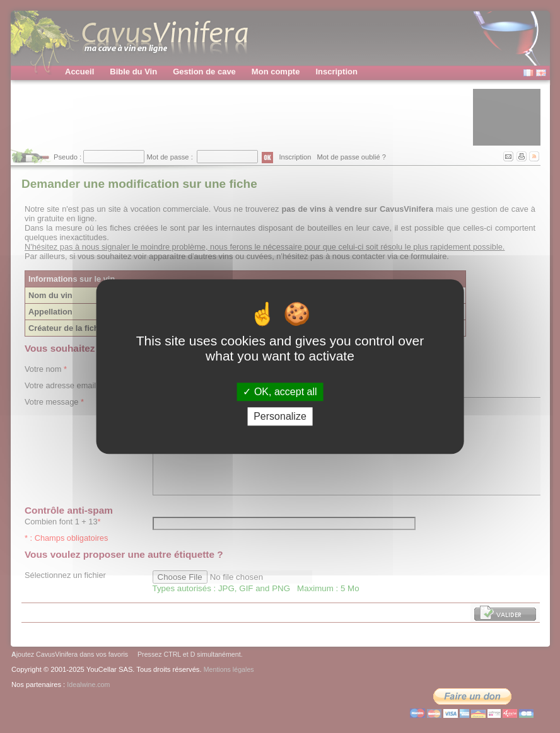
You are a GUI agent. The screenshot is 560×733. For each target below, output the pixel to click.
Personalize (280, 416)
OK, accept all (280, 391)
